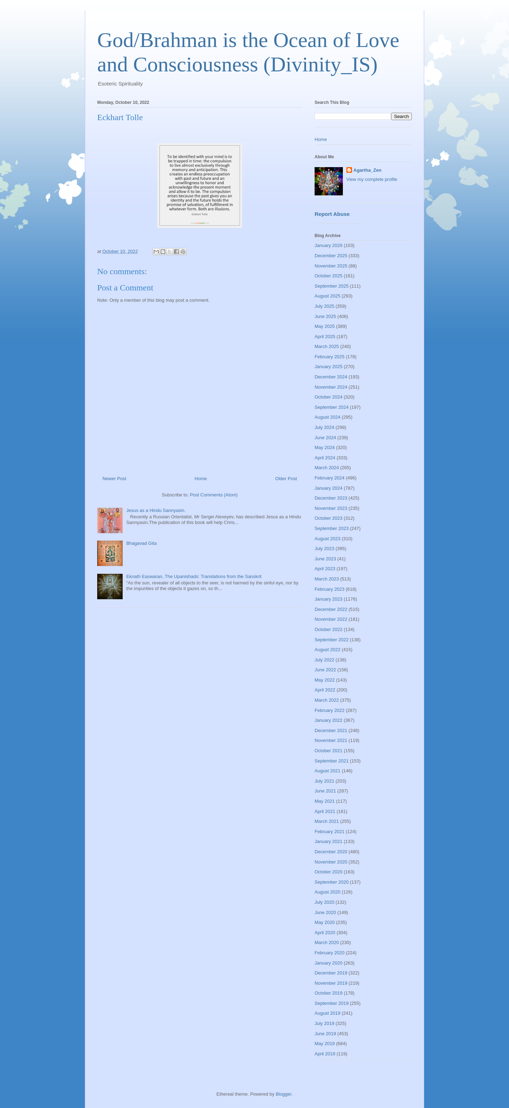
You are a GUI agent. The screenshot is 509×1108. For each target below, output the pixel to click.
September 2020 (332, 882)
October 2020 (329, 871)
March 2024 (327, 467)
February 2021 (330, 831)
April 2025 (325, 336)
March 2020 (327, 942)
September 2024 (332, 407)
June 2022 (325, 669)
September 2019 (332, 1003)
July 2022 (324, 659)
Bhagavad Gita (141, 543)
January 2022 (329, 720)
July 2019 (324, 1023)
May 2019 (325, 1043)
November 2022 (331, 619)
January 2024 (329, 488)
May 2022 (325, 680)
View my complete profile (371, 179)
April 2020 (325, 932)
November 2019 (331, 983)
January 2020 (329, 963)
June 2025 (325, 316)
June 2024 (325, 437)
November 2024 (331, 387)
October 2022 (329, 629)
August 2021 (327, 770)
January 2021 (329, 841)
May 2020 (325, 922)
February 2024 (330, 478)
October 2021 (329, 750)
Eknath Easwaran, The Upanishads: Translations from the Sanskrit (194, 576)
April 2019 (325, 1053)
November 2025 (331, 266)
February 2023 (330, 589)
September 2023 (332, 528)
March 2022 (327, 700)
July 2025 (324, 306)
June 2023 (325, 558)
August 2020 (327, 892)
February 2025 (330, 356)
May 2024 (325, 447)
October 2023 (329, 518)
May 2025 (325, 326)
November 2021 (331, 740)
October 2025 (329, 275)
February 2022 (330, 710)
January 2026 (329, 245)
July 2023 (324, 548)
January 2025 (329, 366)
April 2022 (325, 689)
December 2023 (331, 498)
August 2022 (327, 649)
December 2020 (331, 851)
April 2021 (325, 811)
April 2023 (325, 568)
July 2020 (324, 902)
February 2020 (330, 952)
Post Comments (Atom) (214, 494)
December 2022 (331, 609)
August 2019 (327, 1013)
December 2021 (331, 730)
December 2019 (331, 973)
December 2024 (331, 376)
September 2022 (332, 639)
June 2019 (325, 1033)
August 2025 (327, 296)
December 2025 (331, 255)
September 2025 (332, 286)
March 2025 (327, 346)
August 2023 (327, 538)
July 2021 (324, 781)
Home (201, 478)
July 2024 (324, 427)
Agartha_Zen (367, 170)
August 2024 (327, 417)
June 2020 (325, 912)
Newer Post (114, 478)
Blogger (283, 1094)
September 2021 (332, 761)
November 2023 (331, 508)
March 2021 (327, 821)
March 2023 (327, 579)
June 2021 (325, 791)
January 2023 (329, 599)
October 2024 (329, 397)
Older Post (286, 478)
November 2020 (331, 862)
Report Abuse (332, 214)
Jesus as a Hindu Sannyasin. (156, 510)
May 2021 (325, 801)
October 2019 (329, 993)
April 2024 (325, 457)
